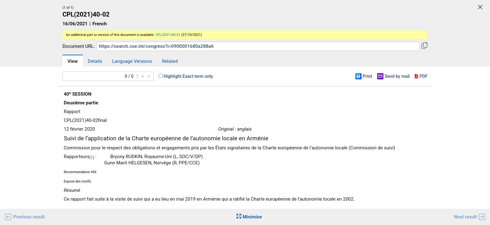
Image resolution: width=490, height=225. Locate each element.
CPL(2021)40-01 (167, 35)
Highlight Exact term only (188, 76)
